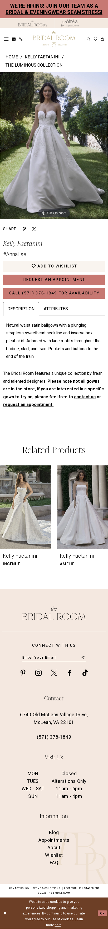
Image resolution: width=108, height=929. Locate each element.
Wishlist (54, 855)
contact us (85, 396)
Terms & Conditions (46, 888)
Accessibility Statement (82, 888)
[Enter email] (54, 657)
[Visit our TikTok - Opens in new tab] (85, 672)
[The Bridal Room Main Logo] (54, 39)
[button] (6, 39)
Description (21, 308)
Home (12, 56)
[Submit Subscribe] (83, 657)
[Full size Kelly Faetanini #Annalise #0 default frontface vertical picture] (54, 145)
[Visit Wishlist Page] (95, 39)
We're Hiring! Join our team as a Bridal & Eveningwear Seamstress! (54, 9)
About (53, 847)
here (58, 925)
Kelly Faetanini (42, 56)
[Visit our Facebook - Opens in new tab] (69, 672)
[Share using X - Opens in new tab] (34, 229)
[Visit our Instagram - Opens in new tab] (38, 672)
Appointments (54, 840)
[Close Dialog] (5, 913)
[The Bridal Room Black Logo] (32, 23)
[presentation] (25, 507)
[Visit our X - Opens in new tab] (54, 672)
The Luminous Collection (34, 65)
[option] (54, 145)
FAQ (54, 862)
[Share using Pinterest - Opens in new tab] (24, 229)
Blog (54, 832)
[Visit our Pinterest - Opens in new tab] (22, 672)
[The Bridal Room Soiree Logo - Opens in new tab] (69, 23)
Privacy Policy (18, 888)
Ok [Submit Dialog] (102, 913)
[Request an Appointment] (13, 39)
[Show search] (88, 39)
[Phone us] (20, 39)
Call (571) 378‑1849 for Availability (54, 293)
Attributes (56, 308)
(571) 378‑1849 (54, 737)
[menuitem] (6, 39)
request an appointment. (28, 404)
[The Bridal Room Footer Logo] (54, 613)
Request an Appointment (54, 279)
